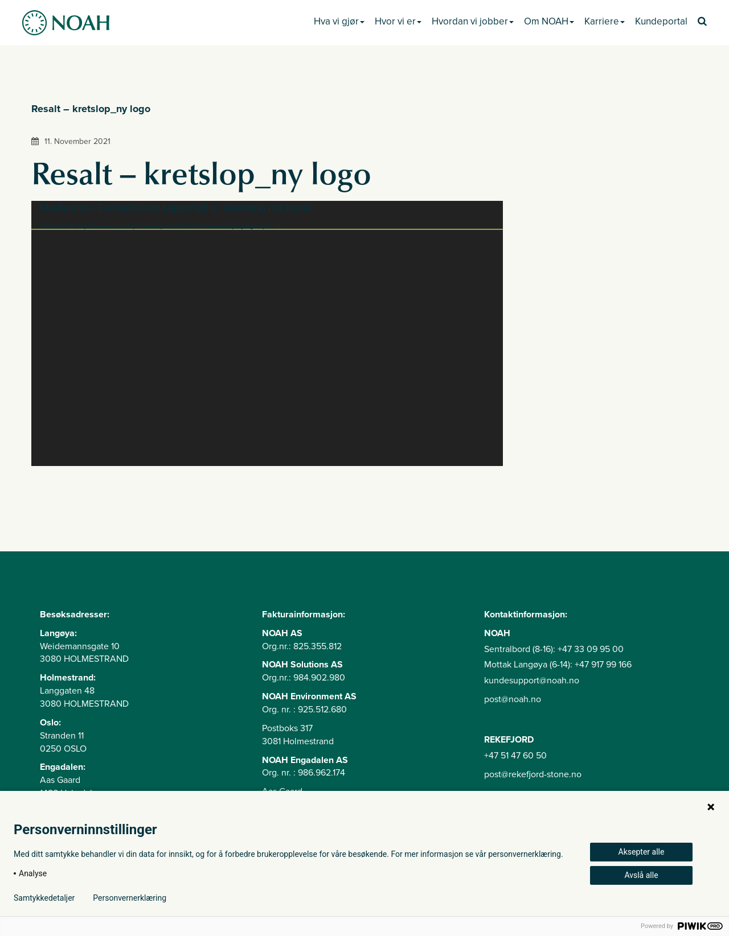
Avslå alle (641, 875)
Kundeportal (661, 21)
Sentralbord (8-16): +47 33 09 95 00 (554, 649)
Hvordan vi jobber (473, 21)
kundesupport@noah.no (531, 680)
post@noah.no (512, 699)
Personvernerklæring (129, 897)
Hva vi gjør (339, 21)
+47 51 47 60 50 (515, 755)
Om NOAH (549, 21)
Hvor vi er (398, 21)
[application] (267, 333)
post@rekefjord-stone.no (532, 774)
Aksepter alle (642, 851)
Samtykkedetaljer (44, 897)
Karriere (604, 21)
